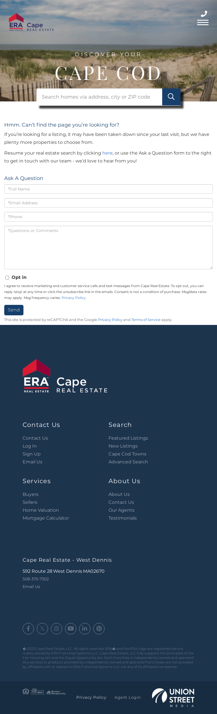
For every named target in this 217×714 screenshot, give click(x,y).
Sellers (30, 502)
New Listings (123, 446)
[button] (171, 97)
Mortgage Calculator (46, 518)
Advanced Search (128, 462)
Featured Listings (128, 438)
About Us (119, 494)
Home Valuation (41, 510)
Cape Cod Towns (127, 454)
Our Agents (121, 510)
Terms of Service (145, 320)
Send (14, 309)
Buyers (30, 494)
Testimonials (122, 518)
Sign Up (32, 454)
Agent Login (127, 697)
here (107, 153)
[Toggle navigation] (203, 21)
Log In (30, 446)
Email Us (32, 462)
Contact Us (35, 438)
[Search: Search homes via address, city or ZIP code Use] (108, 97)
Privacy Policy (74, 298)
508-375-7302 (205, 14)
